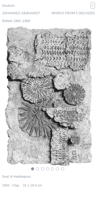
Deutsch (8, 6)
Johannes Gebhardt (21, 13)
